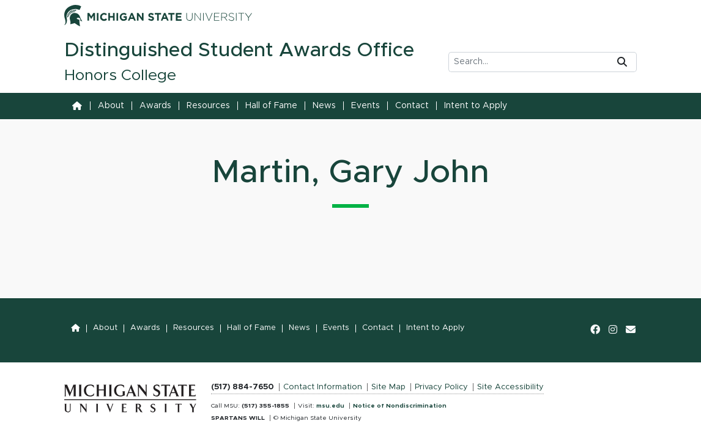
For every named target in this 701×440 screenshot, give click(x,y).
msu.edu (330, 406)
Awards (155, 105)
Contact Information (322, 387)
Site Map (388, 387)
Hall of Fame (271, 105)
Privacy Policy (441, 387)
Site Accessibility (510, 387)
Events (365, 105)
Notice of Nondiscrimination (400, 406)
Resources (208, 105)
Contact (412, 105)
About (111, 105)
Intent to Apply (475, 105)
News (324, 105)
